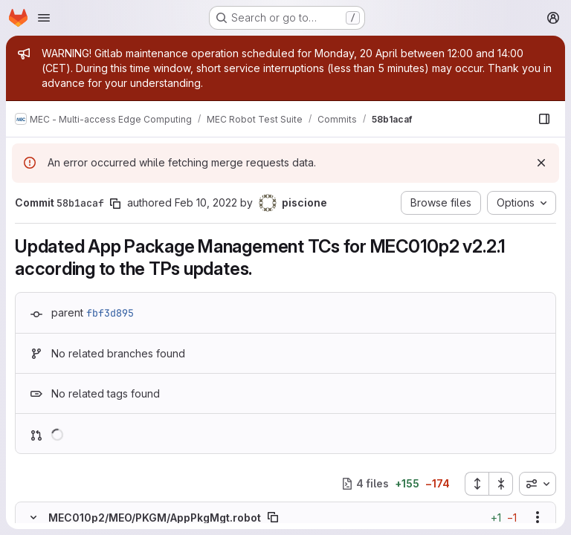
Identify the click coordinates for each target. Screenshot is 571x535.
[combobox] (537, 484)
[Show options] (537, 517)
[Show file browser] (544, 119)
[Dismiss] (541, 163)
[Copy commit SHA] (115, 204)
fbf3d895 (110, 313)
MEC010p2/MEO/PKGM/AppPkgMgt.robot (154, 517)
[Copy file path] (273, 517)
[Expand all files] (476, 484)
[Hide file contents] (33, 517)
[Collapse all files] (501, 484)
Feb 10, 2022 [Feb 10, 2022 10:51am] (206, 202)
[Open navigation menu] (44, 18)
